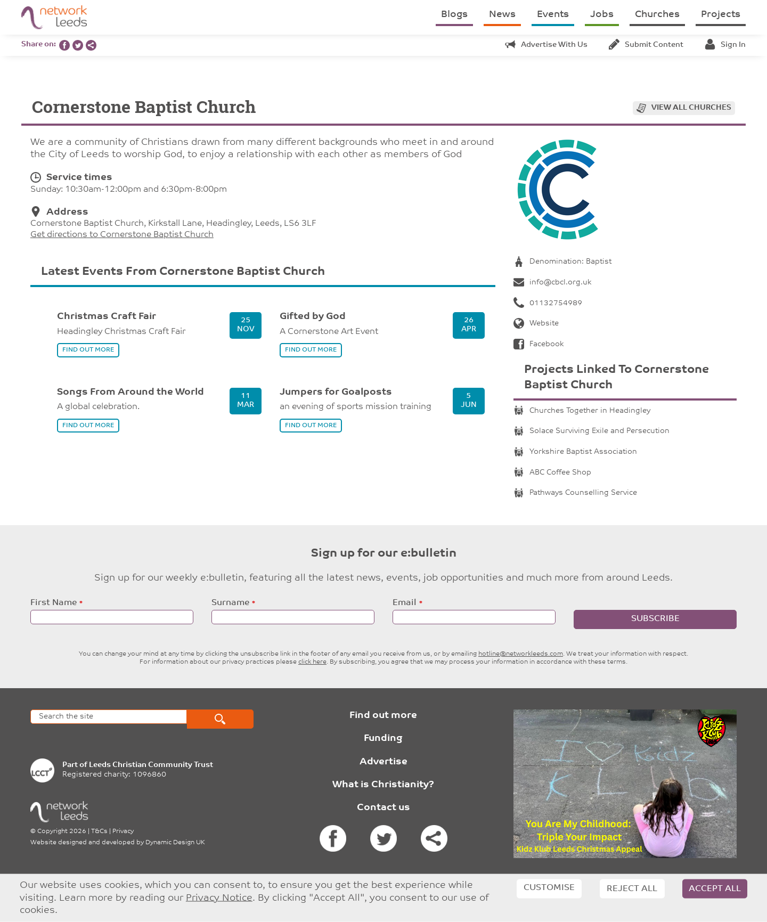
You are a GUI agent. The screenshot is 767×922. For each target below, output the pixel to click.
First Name (53, 603)
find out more (88, 350)
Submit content (646, 45)
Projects (720, 15)
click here (312, 662)
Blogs (454, 15)
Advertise (383, 762)
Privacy (123, 831)
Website (536, 324)
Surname (230, 603)
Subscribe (655, 619)
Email (405, 603)
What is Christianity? (383, 785)
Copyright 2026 (61, 831)
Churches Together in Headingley (581, 411)
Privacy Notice (219, 898)
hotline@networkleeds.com (520, 654)
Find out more (383, 716)
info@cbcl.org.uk (552, 283)
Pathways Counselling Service (575, 493)
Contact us (383, 808)
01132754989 (547, 303)
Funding (383, 738)
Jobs (602, 15)
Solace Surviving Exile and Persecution (591, 431)
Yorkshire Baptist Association (575, 452)
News (502, 15)
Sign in (725, 45)
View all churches (691, 108)
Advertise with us (546, 45)
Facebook (538, 344)
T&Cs (99, 831)
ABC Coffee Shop (552, 473)
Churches (657, 15)
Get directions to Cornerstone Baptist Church (122, 235)
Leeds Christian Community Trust (151, 765)
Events (553, 15)
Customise (549, 888)
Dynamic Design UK (175, 842)
